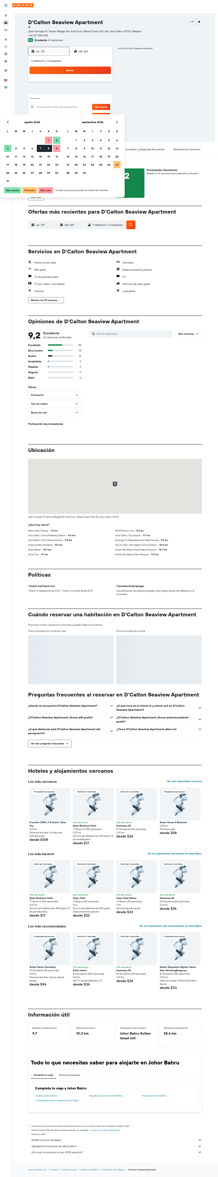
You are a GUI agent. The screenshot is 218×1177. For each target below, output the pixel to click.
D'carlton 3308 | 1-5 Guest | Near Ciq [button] (47, 824)
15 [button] (95, 99)
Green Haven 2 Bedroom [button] (173, 822)
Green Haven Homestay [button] (42, 966)
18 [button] (62, 107)
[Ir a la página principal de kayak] (23, 5)
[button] (6, 5)
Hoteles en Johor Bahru (154, 1095)
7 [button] (87, 91)
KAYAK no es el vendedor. (117, 1140)
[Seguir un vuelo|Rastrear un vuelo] (5, 46)
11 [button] (62, 99)
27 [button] (78, 115)
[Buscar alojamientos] (5, 22)
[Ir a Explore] (5, 39)
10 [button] (54, 99)
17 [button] (54, 107)
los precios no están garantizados (104, 1130)
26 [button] (70, 115)
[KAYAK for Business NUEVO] (5, 61)
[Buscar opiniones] (134, 333)
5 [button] (71, 91)
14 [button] (87, 99)
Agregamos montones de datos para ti (117, 1146)
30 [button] (103, 115)
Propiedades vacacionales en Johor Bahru (57, 1100)
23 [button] (103, 107)
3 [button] (54, 91)
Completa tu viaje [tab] (43, 1074)
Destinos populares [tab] (69, 1074)
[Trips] (5, 70)
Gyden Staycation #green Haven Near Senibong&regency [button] (178, 968)
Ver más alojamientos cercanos (184, 781)
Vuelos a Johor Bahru (47, 1095)
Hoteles (54, 1169)
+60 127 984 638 (38, 35)
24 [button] (54, 115)
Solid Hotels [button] (80, 970)
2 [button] (103, 83)
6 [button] (79, 91)
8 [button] (95, 91)
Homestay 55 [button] (123, 825)
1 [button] (95, 83)
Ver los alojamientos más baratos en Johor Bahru (175, 853)
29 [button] (95, 115)
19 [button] (70, 107)
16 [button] (103, 99)
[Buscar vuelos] (5, 15)
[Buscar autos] (5, 29)
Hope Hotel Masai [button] (126, 898)
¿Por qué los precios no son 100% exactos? (117, 1152)
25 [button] (62, 115)
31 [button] (54, 123)
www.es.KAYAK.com (37, 1169)
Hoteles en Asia (69, 1169)
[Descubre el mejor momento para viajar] (5, 53)
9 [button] (103, 91)
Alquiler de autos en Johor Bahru (106, 1095)
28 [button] (87, 115)
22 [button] (95, 107)
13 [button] (79, 99)
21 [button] (87, 107)
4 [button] (62, 91)
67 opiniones (55, 40)
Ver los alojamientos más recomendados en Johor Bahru (170, 925)
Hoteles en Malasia (89, 1169)
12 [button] (70, 99)
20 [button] (79, 107)
